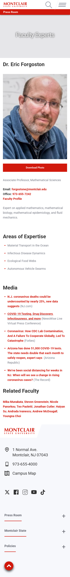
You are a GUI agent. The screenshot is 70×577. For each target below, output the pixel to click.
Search (48, 2)
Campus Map (20, 473)
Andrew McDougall (44, 411)
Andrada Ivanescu (19, 411)
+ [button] (64, 516)
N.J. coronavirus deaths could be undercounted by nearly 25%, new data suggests (32, 301)
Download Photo (35, 167)
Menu (61, 2)
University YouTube (34, 492)
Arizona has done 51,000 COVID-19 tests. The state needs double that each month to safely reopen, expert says (35, 353)
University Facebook (16, 492)
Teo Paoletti (24, 406)
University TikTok (43, 492)
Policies (10, 546)
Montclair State (15, 530)
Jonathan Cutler (44, 406)
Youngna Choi (12, 416)
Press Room (10, 12)
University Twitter (7, 492)
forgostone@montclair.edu (29, 189)
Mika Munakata (13, 402)
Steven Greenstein (36, 402)
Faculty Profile (12, 199)
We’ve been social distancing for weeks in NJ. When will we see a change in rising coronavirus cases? (34, 375)
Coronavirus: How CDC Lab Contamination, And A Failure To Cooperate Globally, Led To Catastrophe (36, 335)
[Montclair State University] (15, 4)
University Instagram (25, 492)
